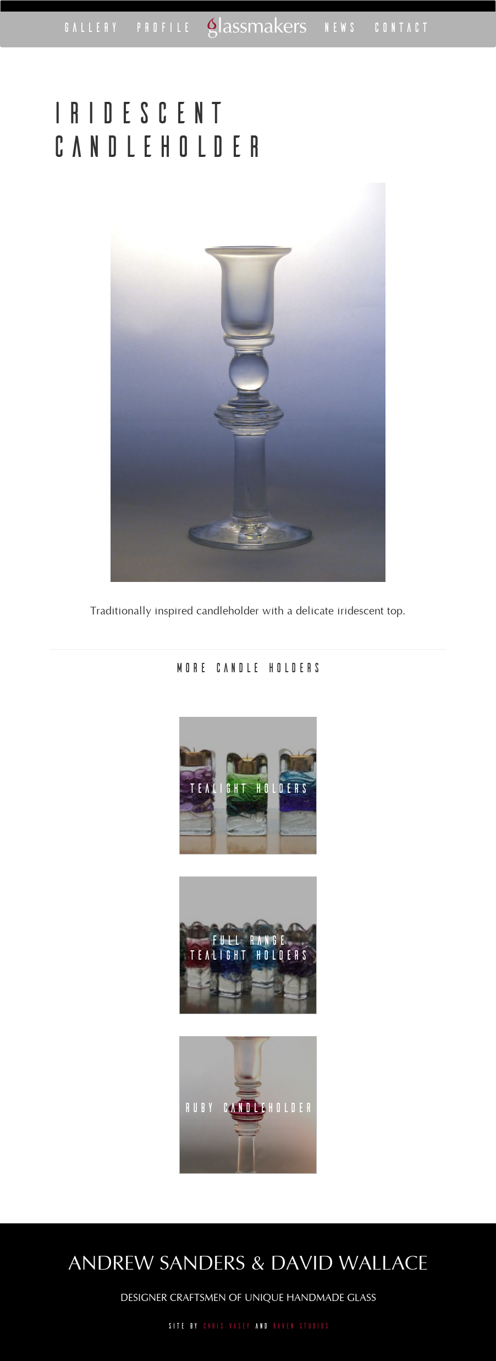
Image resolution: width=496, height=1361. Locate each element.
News (339, 27)
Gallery (90, 27)
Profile (163, 27)
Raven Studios (300, 1326)
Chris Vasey (226, 1326)
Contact (401, 27)
